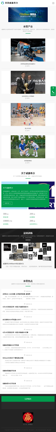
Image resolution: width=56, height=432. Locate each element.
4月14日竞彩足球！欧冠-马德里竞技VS (15, 307)
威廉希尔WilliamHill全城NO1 (13, 264)
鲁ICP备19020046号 (41, 430)
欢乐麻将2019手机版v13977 (12, 319)
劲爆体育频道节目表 (9, 371)
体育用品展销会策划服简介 (28, 64)
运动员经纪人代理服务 (28, 96)
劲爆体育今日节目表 (9, 383)
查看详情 (8, 203)
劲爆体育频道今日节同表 (11, 345)
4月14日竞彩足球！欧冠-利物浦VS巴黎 (15, 332)
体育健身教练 (28, 160)
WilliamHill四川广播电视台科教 (13, 358)
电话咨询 (53, 94)
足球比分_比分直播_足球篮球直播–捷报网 (16, 294)
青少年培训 (28, 128)
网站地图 (49, 430)
